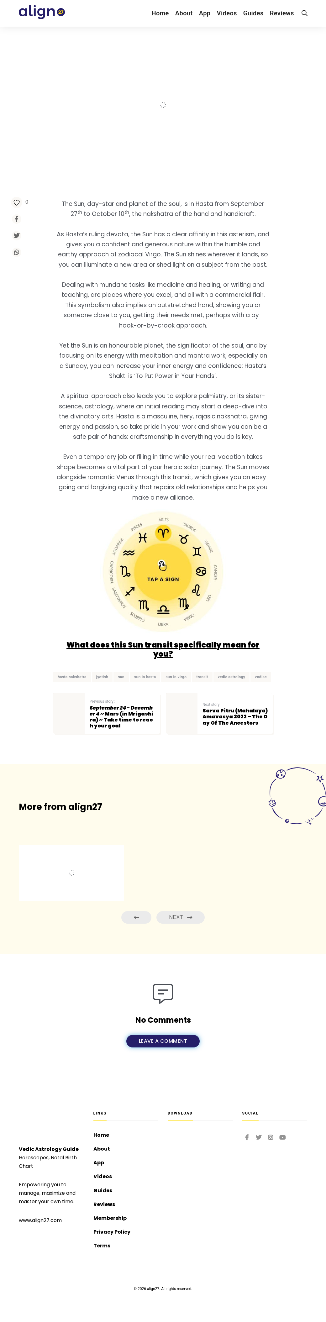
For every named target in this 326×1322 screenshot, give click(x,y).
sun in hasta (145, 677)
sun (121, 677)
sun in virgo (176, 677)
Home (160, 13)
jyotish (102, 677)
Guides (253, 13)
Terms (101, 1245)
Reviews (282, 13)
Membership (110, 1218)
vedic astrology (231, 677)
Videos (227, 13)
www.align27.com (40, 1220)
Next (180, 918)
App (205, 13)
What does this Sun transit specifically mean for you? (163, 649)
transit (202, 677)
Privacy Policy (111, 1231)
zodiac (261, 677)
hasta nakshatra (72, 677)
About (184, 13)
